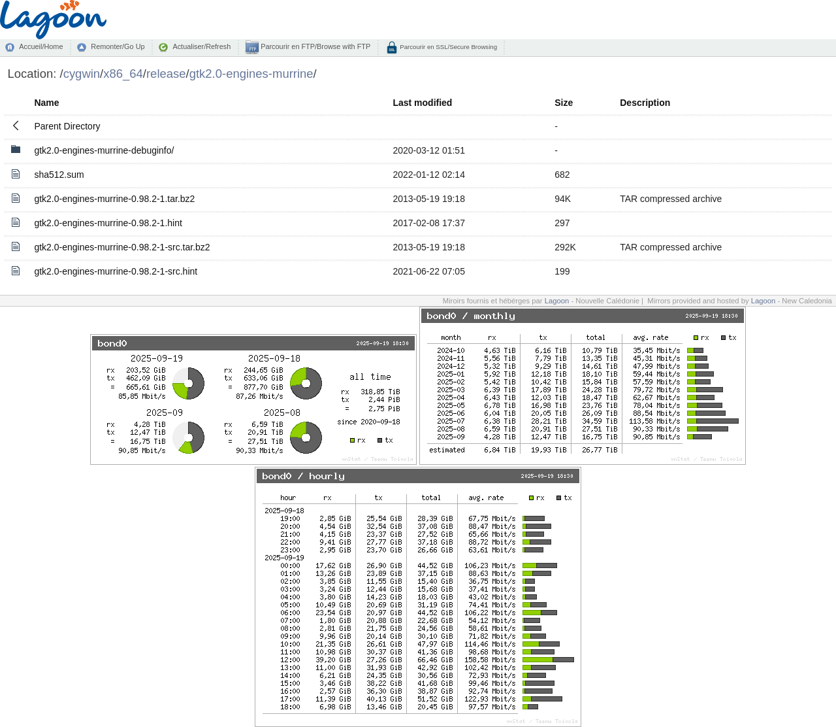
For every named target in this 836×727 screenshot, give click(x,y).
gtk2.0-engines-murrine (251, 73)
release (166, 73)
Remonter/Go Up (117, 46)
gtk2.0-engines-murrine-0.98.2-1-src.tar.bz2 (122, 247)
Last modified (422, 102)
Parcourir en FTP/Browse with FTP (314, 46)
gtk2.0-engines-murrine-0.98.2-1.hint (108, 223)
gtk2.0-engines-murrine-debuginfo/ (104, 150)
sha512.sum (59, 174)
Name (46, 102)
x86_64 (123, 73)
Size (564, 102)
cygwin (81, 73)
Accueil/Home (41, 46)
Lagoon (557, 301)
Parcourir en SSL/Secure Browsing (447, 46)
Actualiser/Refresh (201, 46)
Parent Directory (67, 126)
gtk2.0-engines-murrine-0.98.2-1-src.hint (115, 271)
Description (645, 102)
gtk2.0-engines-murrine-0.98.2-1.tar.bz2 (114, 199)
